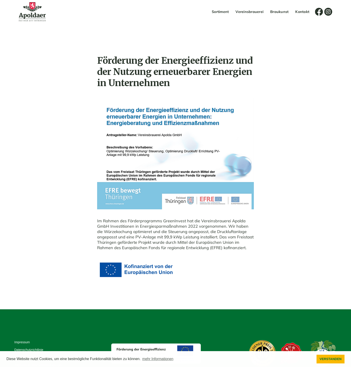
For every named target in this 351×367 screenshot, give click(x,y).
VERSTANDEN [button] (331, 359)
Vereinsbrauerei (249, 11)
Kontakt (302, 11)
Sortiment (220, 11)
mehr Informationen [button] (157, 359)
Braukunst (279, 11)
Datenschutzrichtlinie (28, 350)
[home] (32, 11)
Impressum (22, 342)
